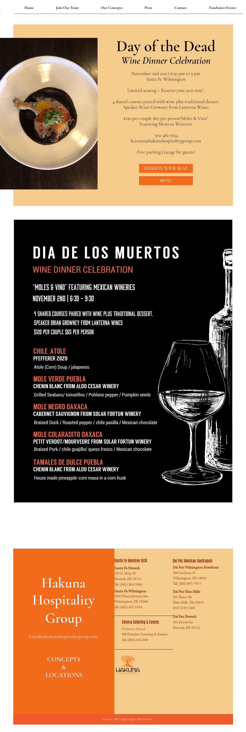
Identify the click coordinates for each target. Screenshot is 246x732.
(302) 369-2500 (131, 584)
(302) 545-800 (138, 640)
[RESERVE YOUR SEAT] (166, 168)
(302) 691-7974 (190, 583)
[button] (112, 8)
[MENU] (166, 180)
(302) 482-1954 (131, 607)
